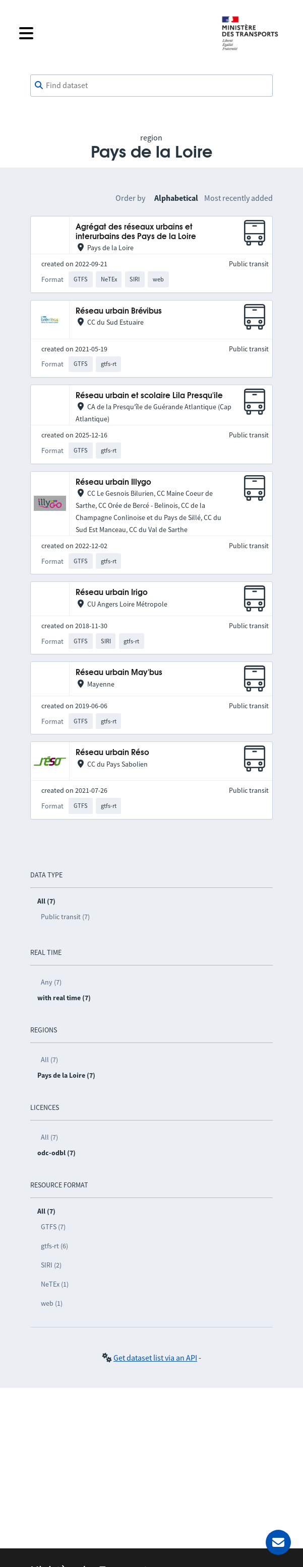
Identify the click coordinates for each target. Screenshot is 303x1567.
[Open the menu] (112, 33)
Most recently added (238, 198)
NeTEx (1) (55, 1284)
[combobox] (151, 85)
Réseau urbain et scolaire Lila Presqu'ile (149, 396)
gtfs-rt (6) (54, 1245)
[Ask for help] (278, 1542)
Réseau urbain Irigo (112, 592)
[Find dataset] (151, 85)
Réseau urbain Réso (112, 753)
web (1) (52, 1303)
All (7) (49, 1059)
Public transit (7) (65, 916)
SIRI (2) (51, 1265)
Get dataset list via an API (155, 1358)
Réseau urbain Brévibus (119, 311)
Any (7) (51, 982)
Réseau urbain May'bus (119, 673)
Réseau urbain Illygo (113, 482)
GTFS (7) (53, 1226)
